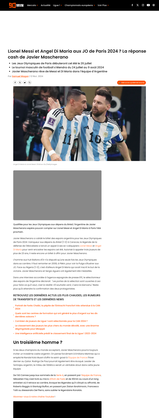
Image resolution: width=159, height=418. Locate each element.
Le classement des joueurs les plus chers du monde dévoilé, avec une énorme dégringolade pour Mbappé (57, 327)
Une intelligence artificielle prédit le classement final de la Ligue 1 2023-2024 (55, 333)
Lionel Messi (86, 245)
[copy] (29, 82)
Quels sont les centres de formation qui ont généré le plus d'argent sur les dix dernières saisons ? (56, 315)
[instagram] (143, 5)
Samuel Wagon (20, 76)
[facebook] (132, 5)
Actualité (45, 5)
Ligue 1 (56, 5)
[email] (154, 5)
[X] (138, 5)
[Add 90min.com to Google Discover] (131, 83)
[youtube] (148, 5)
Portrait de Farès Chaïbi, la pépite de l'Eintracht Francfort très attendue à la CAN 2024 (57, 307)
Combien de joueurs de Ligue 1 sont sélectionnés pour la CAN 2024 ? (51, 321)
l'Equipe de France (77, 357)
